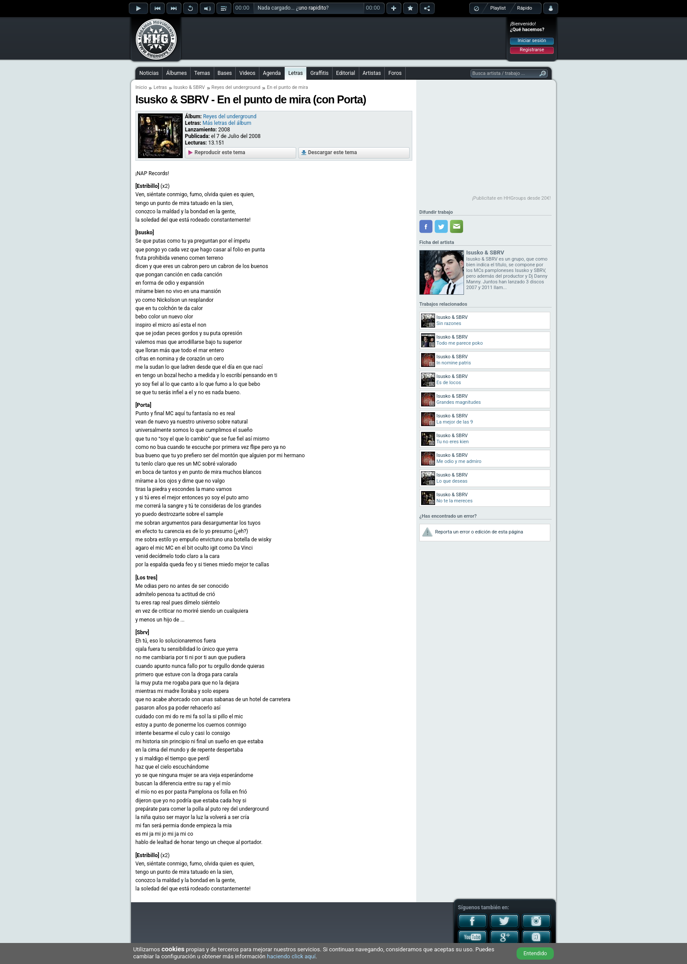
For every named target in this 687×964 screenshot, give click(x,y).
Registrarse (532, 50)
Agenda (272, 73)
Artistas (372, 73)
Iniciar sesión (532, 40)
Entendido (535, 953)
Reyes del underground (236, 87)
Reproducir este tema (220, 152)
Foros (394, 73)
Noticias (149, 73)
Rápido (524, 8)
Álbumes (176, 73)
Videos (247, 73)
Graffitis (319, 73)
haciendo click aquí (291, 956)
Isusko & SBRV (189, 87)
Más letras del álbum (226, 123)
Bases (225, 73)
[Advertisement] (343, 38)
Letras (295, 73)
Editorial (345, 73)
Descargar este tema (332, 152)
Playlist (498, 8)
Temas (202, 73)
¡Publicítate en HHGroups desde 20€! (511, 198)
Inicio (141, 87)
